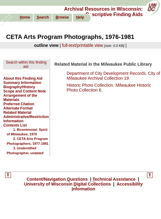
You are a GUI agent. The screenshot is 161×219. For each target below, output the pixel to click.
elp (80, 17)
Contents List (15, 125)
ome (25, 17)
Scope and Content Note (24, 91)
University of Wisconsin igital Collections (68, 184)
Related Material (17, 112)
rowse (62, 17)
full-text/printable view (82, 45)
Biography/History (19, 87)
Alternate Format (18, 108)
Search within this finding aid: (26, 64)
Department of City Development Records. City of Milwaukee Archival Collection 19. (113, 76)
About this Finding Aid (22, 78)
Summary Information (22, 83)
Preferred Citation (18, 104)
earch (43, 17)
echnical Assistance (114, 179)
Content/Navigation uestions (58, 179)
